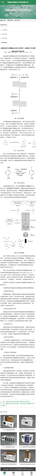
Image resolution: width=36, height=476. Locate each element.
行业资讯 (4, 34)
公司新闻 (4, 30)
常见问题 (4, 38)
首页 (4, 20)
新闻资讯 (10, 20)
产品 (13, 473)
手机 (22, 473)
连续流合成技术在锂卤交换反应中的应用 (17, 401)
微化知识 (17, 20)
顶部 (31, 473)
